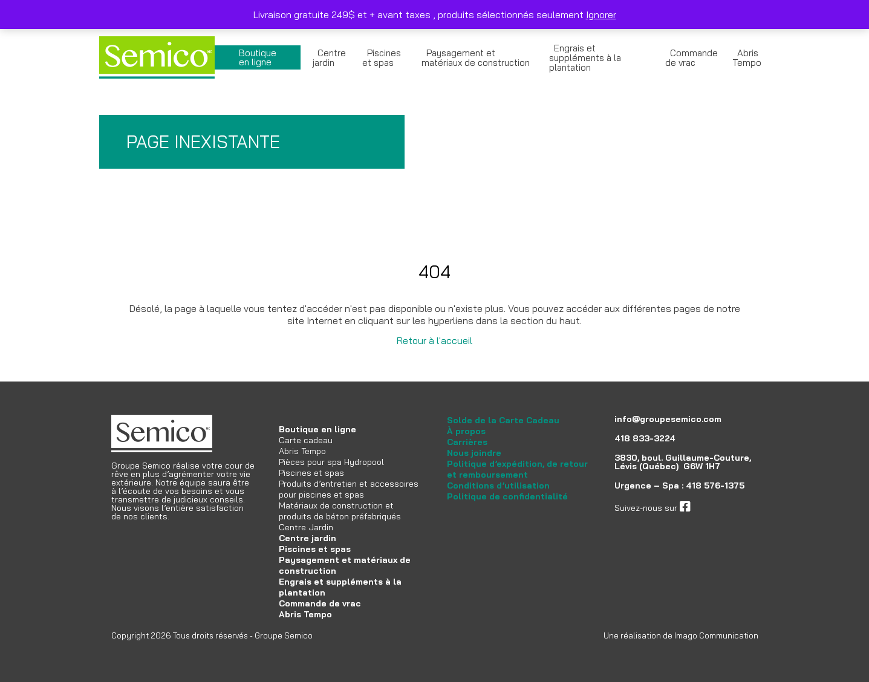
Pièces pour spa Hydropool (331, 461)
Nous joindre (474, 452)
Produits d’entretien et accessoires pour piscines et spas (348, 489)
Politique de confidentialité (507, 496)
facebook (709, 507)
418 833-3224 (644, 438)
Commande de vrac (691, 57)
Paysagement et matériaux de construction (475, 57)
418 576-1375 (715, 485)
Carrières (467, 442)
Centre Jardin (306, 527)
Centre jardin (329, 57)
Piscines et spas (381, 57)
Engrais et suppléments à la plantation (585, 57)
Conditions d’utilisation (498, 485)
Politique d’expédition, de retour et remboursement (517, 469)
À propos (466, 431)
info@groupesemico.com (667, 419)
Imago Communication (716, 635)
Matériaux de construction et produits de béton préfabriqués (340, 511)
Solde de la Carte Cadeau (503, 420)
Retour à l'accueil (434, 340)
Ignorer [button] (601, 14)
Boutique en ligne (257, 57)
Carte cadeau (306, 440)
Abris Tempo (746, 57)
